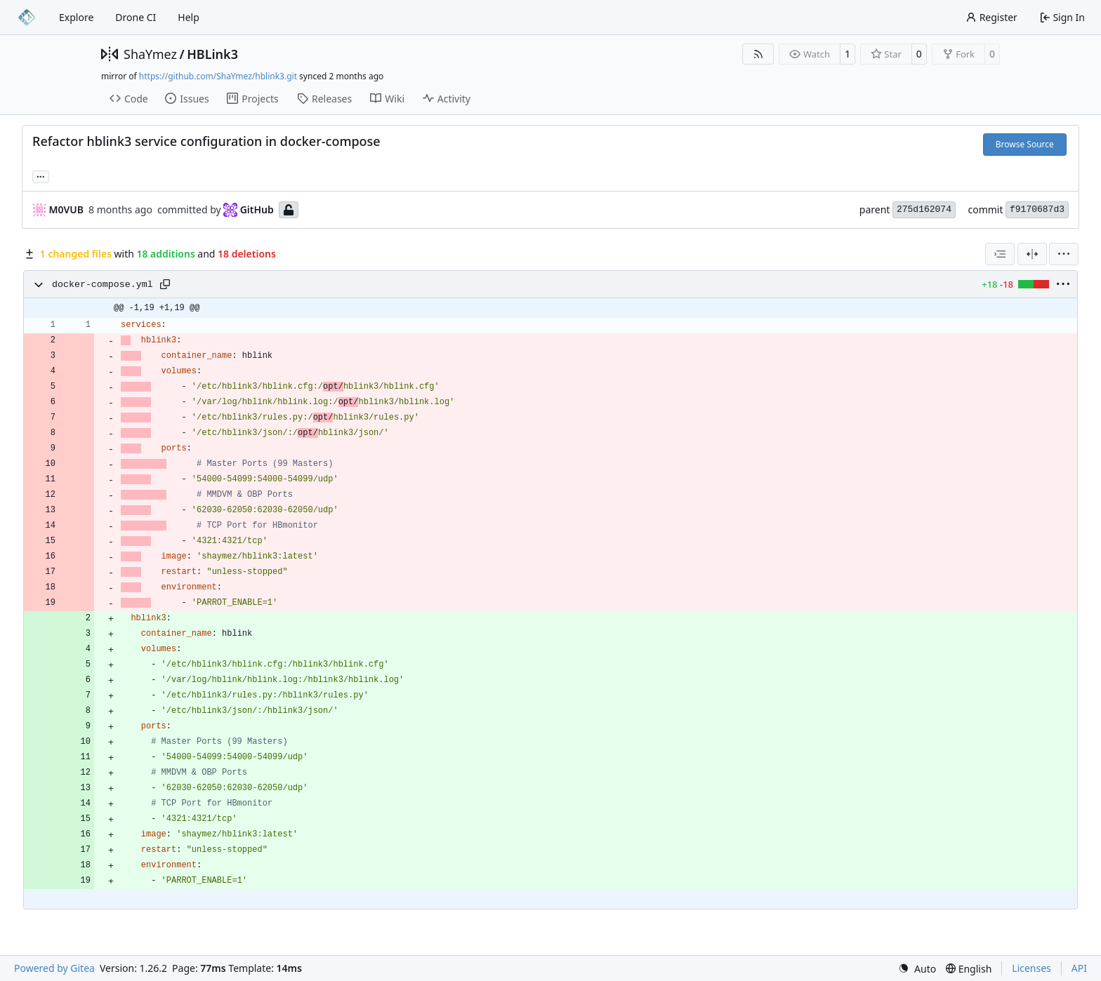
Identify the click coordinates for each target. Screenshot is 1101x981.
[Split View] (1032, 254)
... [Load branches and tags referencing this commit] (41, 175)
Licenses (1031, 968)
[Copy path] (165, 284)
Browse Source (1025, 144)
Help (188, 17)
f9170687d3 (1037, 209)
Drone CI (135, 17)
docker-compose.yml (102, 284)
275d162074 (924, 209)
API (1079, 968)
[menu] (1064, 254)
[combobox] (1000, 254)
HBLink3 (212, 54)
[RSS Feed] (758, 54)
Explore (76, 17)
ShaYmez (150, 54)
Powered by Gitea (54, 968)
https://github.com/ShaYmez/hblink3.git (218, 76)
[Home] (26, 17)
